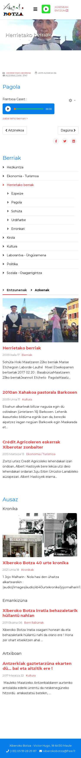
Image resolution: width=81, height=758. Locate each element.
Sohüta (16, 211)
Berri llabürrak (34, 622)
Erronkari (17, 229)
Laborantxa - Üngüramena (26, 255)
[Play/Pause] (46, 9)
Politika (12, 264)
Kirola (10, 238)
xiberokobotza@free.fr (59, 751)
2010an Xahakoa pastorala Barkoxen (40, 392)
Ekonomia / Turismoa (41, 454)
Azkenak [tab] (41, 290)
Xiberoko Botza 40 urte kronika (35, 562)
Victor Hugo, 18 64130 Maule (52, 745)
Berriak (27, 355)
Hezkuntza (14, 167)
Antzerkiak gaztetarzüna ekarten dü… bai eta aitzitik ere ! (37, 666)
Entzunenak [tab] (16, 290)
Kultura (11, 246)
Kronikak (27, 569)
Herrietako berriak (18, 73)
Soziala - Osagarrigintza (24, 273)
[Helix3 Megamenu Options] (35, 9)
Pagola (16, 202)
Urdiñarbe (18, 220)
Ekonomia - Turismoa (22, 176)
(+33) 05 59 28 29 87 (23, 751)
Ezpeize (16, 193)
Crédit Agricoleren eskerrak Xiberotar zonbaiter (31, 445)
